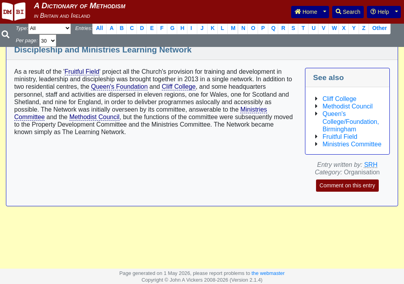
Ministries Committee (352, 144)
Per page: (27, 40)
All (99, 28)
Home (306, 12)
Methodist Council (94, 117)
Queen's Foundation (119, 86)
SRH (371, 164)
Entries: (83, 28)
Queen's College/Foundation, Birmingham (351, 121)
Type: (22, 28)
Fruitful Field (82, 71)
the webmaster (268, 273)
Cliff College (179, 86)
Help (379, 12)
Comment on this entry (347, 185)
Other (379, 28)
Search (348, 12)
